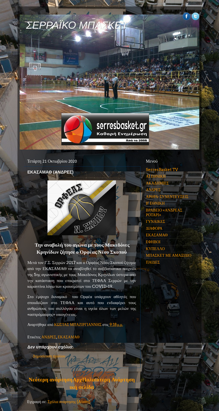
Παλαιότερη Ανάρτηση (108, 379)
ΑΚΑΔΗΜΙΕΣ (157, 183)
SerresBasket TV (162, 169)
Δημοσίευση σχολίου (49, 356)
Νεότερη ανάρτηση (50, 379)
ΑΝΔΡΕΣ (48, 337)
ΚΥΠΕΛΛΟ (155, 248)
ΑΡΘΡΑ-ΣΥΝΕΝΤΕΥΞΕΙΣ (167, 196)
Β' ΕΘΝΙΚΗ (155, 203)
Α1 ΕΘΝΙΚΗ (156, 176)
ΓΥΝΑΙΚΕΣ (155, 221)
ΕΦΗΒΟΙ (153, 242)
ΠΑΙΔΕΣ (153, 262)
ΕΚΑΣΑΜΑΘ (69, 337)
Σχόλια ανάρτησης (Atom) (68, 401)
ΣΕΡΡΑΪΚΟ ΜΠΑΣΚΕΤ (77, 25)
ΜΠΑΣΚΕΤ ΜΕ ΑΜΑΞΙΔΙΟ (168, 255)
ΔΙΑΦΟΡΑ (154, 228)
